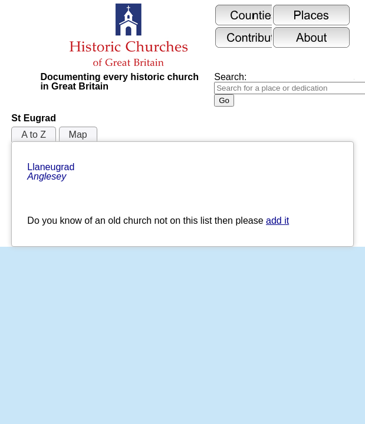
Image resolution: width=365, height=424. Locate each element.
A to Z (33, 135)
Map (78, 135)
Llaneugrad (52, 171)
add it (277, 221)
